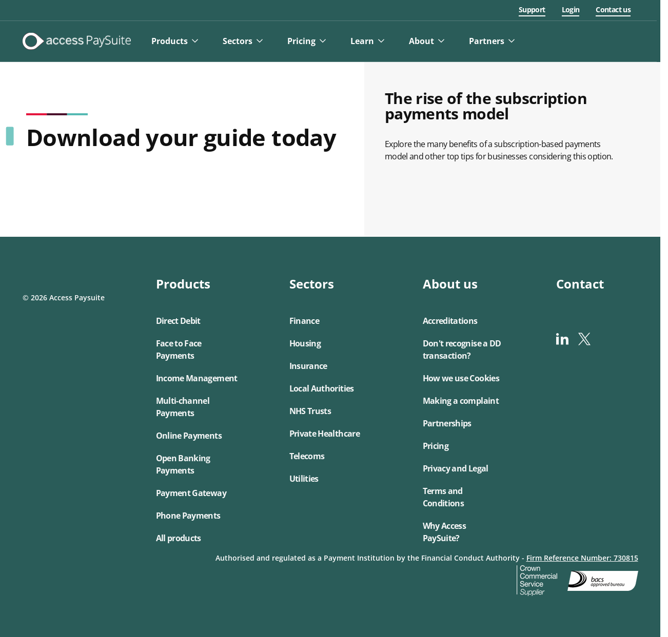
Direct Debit (178, 320)
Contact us (616, 9)
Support (535, 9)
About (425, 41)
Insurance (308, 366)
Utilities (304, 478)
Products (173, 41)
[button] (197, 411)
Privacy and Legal (455, 468)
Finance (304, 320)
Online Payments (189, 435)
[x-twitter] (584, 339)
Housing (305, 343)
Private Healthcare (324, 433)
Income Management (197, 378)
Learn (366, 41)
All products (178, 538)
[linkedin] (562, 339)
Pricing (305, 41)
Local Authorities (321, 388)
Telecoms (307, 456)
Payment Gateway (191, 493)
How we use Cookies (461, 378)
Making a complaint (461, 400)
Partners (490, 41)
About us (450, 284)
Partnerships (447, 423)
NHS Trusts (310, 411)
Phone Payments (188, 515)
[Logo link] (80, 41)
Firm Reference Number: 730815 (582, 558)
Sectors (241, 41)
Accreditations (450, 320)
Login (574, 9)
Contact (580, 284)
